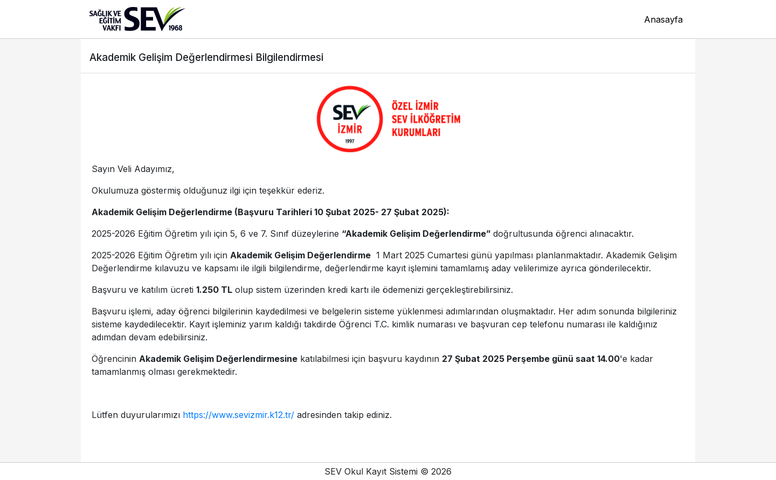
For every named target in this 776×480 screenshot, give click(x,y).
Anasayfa (663, 19)
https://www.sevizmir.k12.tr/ (238, 414)
